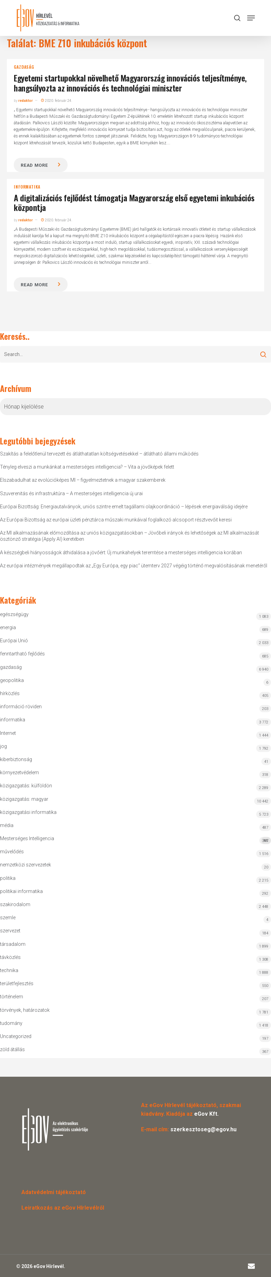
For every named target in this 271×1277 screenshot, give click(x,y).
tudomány (11, 1023)
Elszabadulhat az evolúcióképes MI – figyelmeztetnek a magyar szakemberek (82, 480)
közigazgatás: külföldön (26, 785)
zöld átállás (12, 1049)
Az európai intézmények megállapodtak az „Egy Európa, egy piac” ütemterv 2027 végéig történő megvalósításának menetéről (133, 565)
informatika (27, 187)
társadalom (13, 944)
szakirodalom (15, 904)
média (6, 825)
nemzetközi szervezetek (25, 864)
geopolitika (12, 680)
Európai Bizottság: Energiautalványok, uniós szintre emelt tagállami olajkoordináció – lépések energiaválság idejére (124, 506)
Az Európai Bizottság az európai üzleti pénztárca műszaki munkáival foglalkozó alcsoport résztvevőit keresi (116, 519)
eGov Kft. (206, 1114)
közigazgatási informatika (28, 812)
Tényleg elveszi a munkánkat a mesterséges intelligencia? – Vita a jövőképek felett (87, 467)
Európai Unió (14, 640)
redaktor (25, 101)
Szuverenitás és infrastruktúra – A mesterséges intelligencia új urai (71, 493)
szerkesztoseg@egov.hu (203, 1129)
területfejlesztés (16, 983)
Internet (8, 733)
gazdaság (24, 67)
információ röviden (21, 706)
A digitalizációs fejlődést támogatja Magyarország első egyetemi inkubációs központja (134, 202)
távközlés (10, 957)
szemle (8, 917)
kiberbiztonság (16, 759)
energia (8, 627)
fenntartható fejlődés (22, 653)
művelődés (12, 851)
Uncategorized (15, 1036)
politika (8, 878)
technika (9, 970)
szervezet (10, 930)
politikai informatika (21, 891)
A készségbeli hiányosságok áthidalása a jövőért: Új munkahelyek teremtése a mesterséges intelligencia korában (121, 552)
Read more (34, 165)
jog (3, 746)
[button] (251, 18)
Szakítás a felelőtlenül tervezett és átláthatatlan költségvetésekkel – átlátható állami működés (99, 454)
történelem (11, 996)
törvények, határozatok (25, 1010)
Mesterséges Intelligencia (135, 840)
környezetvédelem (19, 772)
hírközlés (10, 693)
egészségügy (14, 614)
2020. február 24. (56, 101)
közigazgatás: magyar (24, 799)
